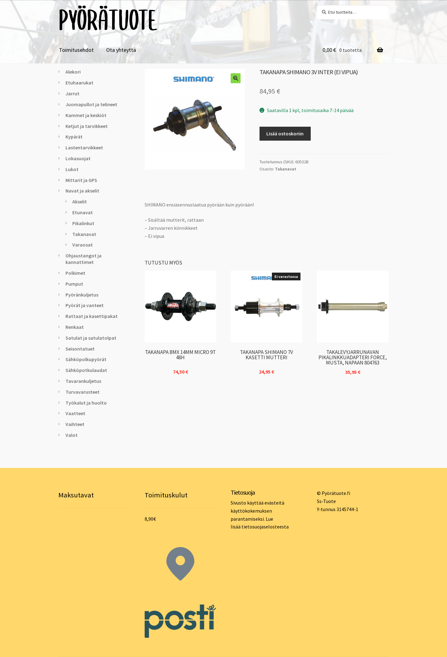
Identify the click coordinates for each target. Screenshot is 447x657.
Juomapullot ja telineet (91, 104)
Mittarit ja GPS (81, 180)
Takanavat (285, 169)
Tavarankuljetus (83, 381)
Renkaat (74, 327)
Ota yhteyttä (121, 49)
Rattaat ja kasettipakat (91, 316)
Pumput (74, 284)
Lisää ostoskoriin (285, 133)
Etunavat (82, 212)
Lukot (72, 169)
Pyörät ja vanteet (84, 305)
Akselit (79, 201)
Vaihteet (74, 424)
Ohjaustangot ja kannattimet (83, 258)
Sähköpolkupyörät (85, 359)
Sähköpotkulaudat (86, 370)
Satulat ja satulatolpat (90, 338)
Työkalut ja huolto (86, 403)
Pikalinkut (83, 223)
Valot (71, 435)
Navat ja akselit (82, 191)
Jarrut (72, 93)
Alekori (73, 72)
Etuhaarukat (79, 82)
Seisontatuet (80, 349)
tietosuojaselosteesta (265, 526)
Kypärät (74, 137)
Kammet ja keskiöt (85, 115)
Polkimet (75, 273)
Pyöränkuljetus (81, 295)
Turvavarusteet (82, 392)
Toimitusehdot (76, 49)
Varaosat (82, 245)
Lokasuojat (78, 158)
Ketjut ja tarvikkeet (86, 126)
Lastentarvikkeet (84, 147)
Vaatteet (75, 413)
